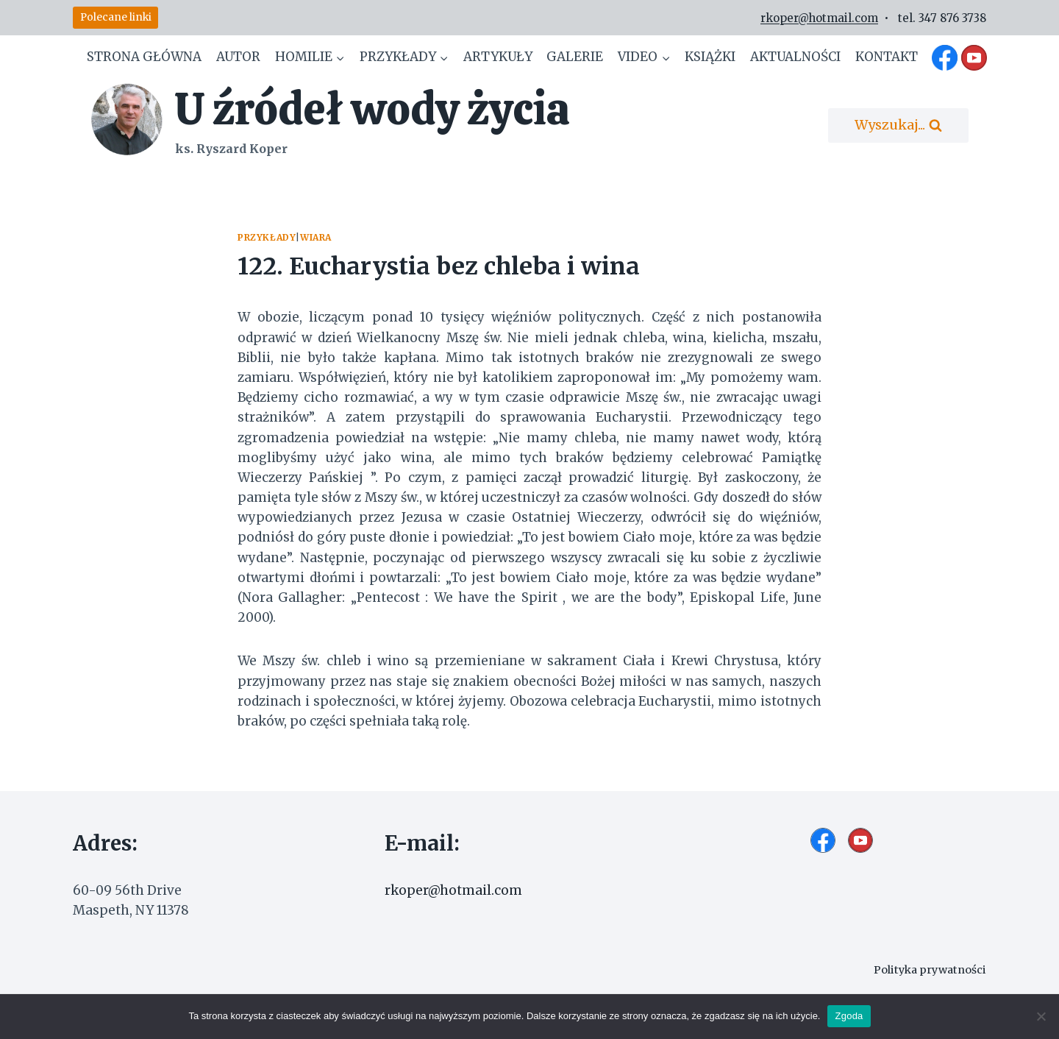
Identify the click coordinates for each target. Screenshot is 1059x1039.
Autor (238, 57)
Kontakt (886, 57)
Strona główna (144, 57)
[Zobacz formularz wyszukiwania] (898, 125)
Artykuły (497, 57)
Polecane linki (115, 17)
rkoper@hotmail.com (819, 18)
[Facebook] (945, 57)
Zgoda (849, 1015)
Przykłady (267, 237)
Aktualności (795, 57)
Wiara (316, 237)
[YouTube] (973, 57)
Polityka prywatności (929, 969)
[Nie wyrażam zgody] (1040, 1016)
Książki (710, 57)
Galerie (574, 57)
